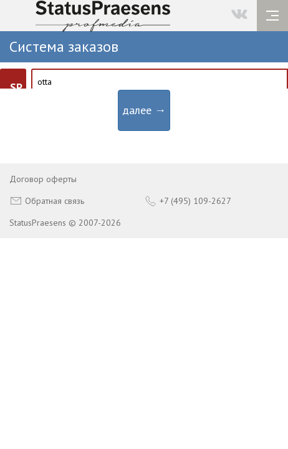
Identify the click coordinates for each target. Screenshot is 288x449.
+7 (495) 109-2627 (187, 201)
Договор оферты (43, 179)
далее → (144, 110)
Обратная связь (46, 201)
